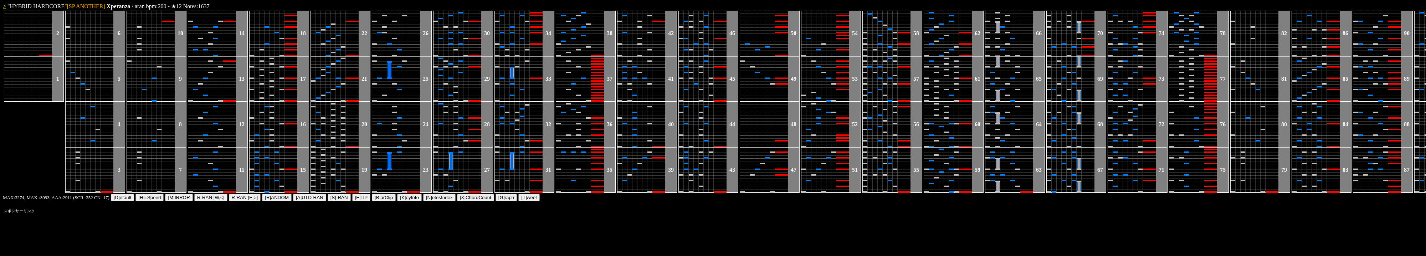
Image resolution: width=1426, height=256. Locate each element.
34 (548, 33)
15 (303, 170)
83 (1345, 170)
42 (671, 33)
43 (732, 170)
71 (1161, 170)
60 (977, 124)
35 (609, 170)
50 (793, 33)
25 (426, 79)
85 (1345, 79)
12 (242, 124)
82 (1284, 33)
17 (303, 79)
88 (1407, 124)
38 (609, 33)
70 (1100, 33)
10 (180, 33)
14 (242, 33)
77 (1223, 79)
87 (1407, 170)
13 (242, 79)
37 (609, 79)
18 (303, 33)
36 (609, 124)
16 (303, 124)
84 (1345, 124)
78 (1223, 33)
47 (793, 170)
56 (916, 124)
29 (487, 79)
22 (364, 33)
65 (1039, 79)
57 (916, 79)
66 (1039, 33)
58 (916, 33)
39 (671, 170)
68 (1100, 124)
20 (364, 124)
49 (793, 79)
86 (1345, 33)
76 (1223, 124)
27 (487, 170)
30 (487, 33)
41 (671, 79)
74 (1161, 33)
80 (1284, 124)
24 (426, 124)
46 (732, 33)
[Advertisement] (133, 231)
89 (1407, 79)
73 (1161, 79)
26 (426, 33)
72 (1161, 124)
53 (855, 79)
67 (1100, 170)
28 (487, 124)
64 (1039, 124)
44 (732, 124)
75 (1223, 170)
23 (426, 170)
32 (548, 124)
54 (855, 33)
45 (732, 79)
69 (1100, 79)
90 (1407, 33)
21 (364, 79)
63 (1039, 170)
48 (793, 124)
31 (548, 170)
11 (241, 170)
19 (364, 170)
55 (916, 170)
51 (855, 170)
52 (855, 124)
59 (977, 170)
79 (1284, 170)
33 (548, 79)
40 (671, 124)
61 (977, 79)
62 (977, 33)
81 (1284, 79)
